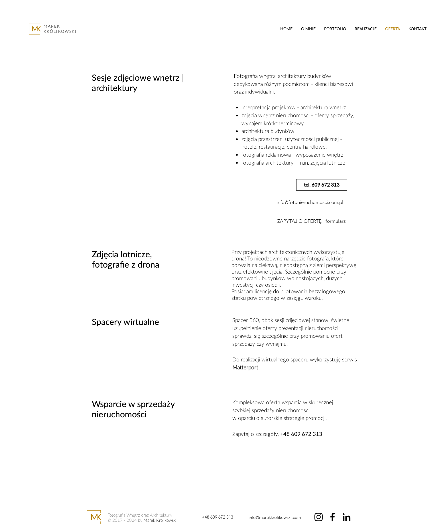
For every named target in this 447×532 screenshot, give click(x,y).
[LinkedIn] (346, 517)
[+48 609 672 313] (217, 517)
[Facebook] (332, 517)
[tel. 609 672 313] (321, 185)
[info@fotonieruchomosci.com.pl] (310, 202)
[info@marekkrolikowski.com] (275, 517)
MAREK (52, 26)
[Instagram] (318, 517)
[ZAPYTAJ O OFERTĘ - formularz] (311, 221)
